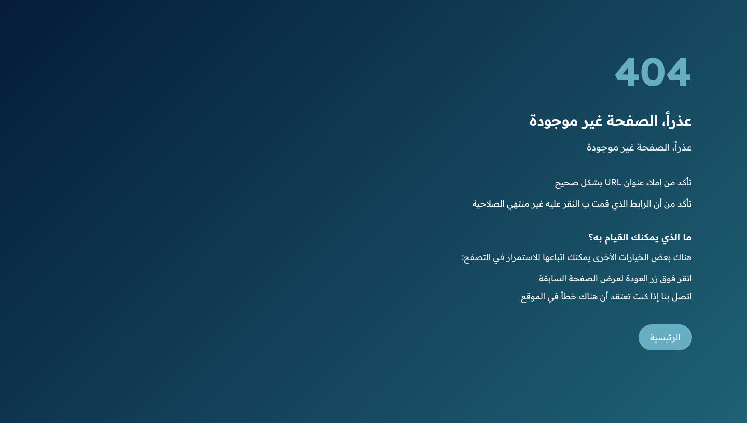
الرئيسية (665, 337)
